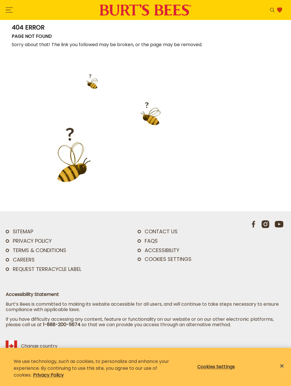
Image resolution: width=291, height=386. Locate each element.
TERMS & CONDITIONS (39, 250)
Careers (24, 259)
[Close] (282, 366)
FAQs (151, 240)
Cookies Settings (168, 259)
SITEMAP (23, 231)
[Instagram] (265, 224)
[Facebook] (254, 224)
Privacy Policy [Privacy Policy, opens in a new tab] (48, 375)
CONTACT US (161, 231)
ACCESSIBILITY (162, 250)
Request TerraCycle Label (47, 269)
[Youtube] (279, 224)
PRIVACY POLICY (32, 240)
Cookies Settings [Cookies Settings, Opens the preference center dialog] (216, 366)
